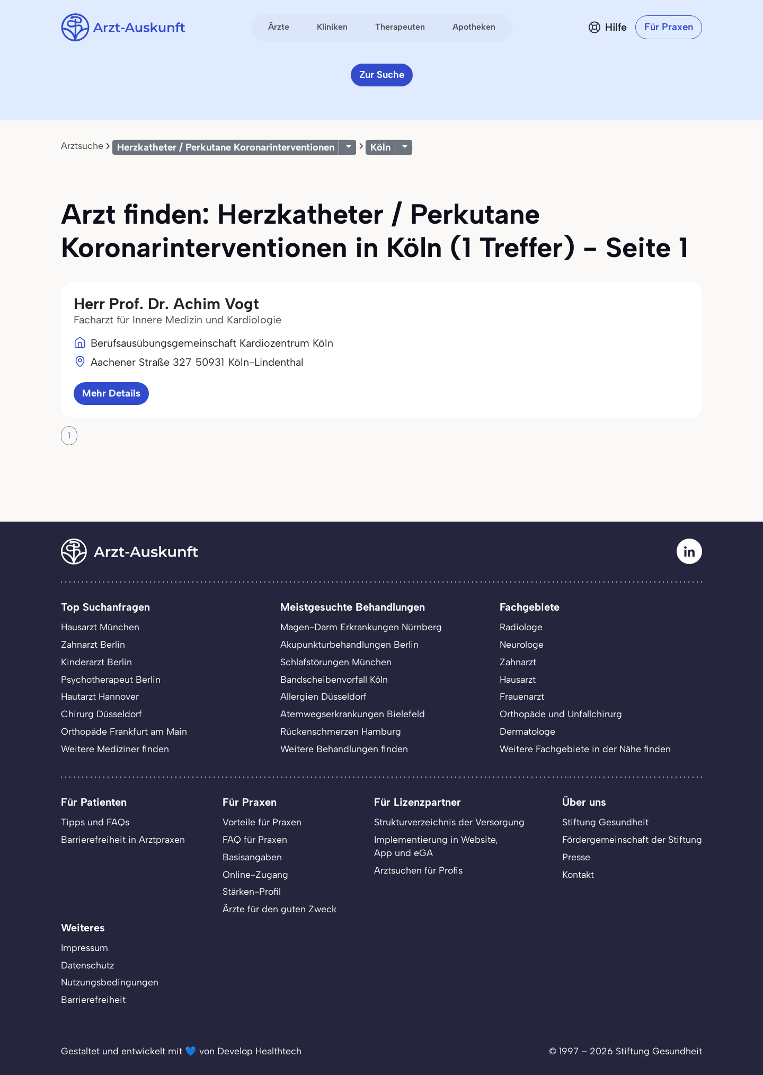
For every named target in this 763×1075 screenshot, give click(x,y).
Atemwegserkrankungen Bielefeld (352, 713)
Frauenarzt (522, 696)
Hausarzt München (100, 626)
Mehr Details (111, 393)
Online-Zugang (255, 874)
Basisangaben (252, 856)
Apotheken (474, 27)
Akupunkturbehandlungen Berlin (349, 644)
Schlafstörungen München (336, 661)
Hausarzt (518, 679)
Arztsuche (82, 145)
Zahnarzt (518, 661)
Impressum (84, 947)
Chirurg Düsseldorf (101, 713)
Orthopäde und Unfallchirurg (561, 713)
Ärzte (278, 27)
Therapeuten (400, 27)
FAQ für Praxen (255, 839)
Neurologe (522, 644)
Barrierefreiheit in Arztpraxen (123, 839)
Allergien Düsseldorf (323, 696)
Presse (576, 856)
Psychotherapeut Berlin (111, 679)
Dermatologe (527, 731)
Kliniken (332, 27)
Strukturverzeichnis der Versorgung (449, 821)
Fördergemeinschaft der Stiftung (632, 839)
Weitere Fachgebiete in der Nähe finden (585, 748)
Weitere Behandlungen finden (344, 748)
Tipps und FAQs (95, 821)
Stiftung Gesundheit (605, 821)
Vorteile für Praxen (262, 821)
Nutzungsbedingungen (109, 982)
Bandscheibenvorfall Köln (334, 679)
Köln (380, 147)
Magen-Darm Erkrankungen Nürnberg (361, 626)
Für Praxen (668, 27)
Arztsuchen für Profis (418, 870)
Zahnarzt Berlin (93, 644)
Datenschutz (87, 965)
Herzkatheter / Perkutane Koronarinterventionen (225, 147)
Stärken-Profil (252, 891)
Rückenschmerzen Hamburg (340, 731)
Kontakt (578, 874)
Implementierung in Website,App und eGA (436, 846)
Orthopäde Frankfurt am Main (124, 731)
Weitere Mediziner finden (115, 748)
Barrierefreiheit (93, 999)
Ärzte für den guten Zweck (279, 908)
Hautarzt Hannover (100, 696)
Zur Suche (381, 74)
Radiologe (521, 626)
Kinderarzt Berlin (96, 661)
